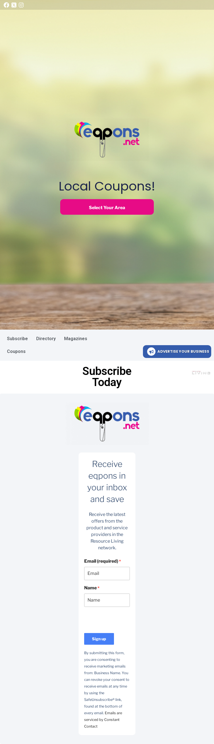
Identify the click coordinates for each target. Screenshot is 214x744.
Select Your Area (107, 207)
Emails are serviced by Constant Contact (103, 719)
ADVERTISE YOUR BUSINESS (183, 351)
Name (91, 587)
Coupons (16, 351)
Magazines (75, 338)
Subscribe (17, 338)
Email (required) (102, 561)
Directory (46, 338)
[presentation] (126, 622)
